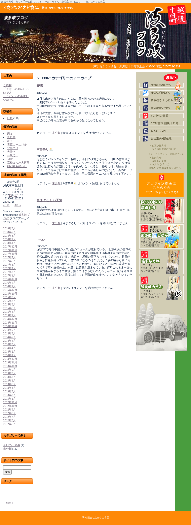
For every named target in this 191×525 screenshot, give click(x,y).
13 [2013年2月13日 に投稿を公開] (10, 195)
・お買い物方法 (157, 145)
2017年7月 (9, 257)
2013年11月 (10, 362)
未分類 (7, 448)
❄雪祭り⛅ (45, 149)
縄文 (10, 133)
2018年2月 (9, 239)
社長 (10, 118)
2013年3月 (9, 391)
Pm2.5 (41, 240)
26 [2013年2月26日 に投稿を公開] (7, 201)
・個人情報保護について (162, 149)
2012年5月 (9, 424)
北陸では (12, 148)
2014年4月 (9, 348)
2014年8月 (9, 333)
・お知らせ (155, 157)
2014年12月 (10, 319)
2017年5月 (9, 264)
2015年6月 (9, 304)
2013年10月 (10, 366)
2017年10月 (10, 253)
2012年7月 (9, 416)
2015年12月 (10, 290)
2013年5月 (9, 384)
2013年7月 (9, 377)
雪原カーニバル (17, 144)
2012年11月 (10, 402)
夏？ (10, 140)
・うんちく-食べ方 (159, 164)
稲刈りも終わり (17, 166)
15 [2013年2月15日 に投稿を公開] (15, 195)
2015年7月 (9, 300)
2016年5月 (9, 282)
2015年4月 (9, 311)
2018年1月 (9, 242)
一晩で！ (12, 155)
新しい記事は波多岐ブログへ (165, 167)
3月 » (17, 205)
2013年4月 (9, 387)
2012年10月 (10, 405)
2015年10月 (10, 293)
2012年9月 (9, 409)
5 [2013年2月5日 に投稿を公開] (6, 192)
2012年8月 (9, 413)
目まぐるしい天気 (49, 200)
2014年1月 (9, 355)
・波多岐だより (157, 161)
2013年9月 (9, 369)
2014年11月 (10, 322)
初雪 (10, 159)
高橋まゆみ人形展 (18, 162)
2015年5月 (9, 308)
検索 (7, 471)
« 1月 (6, 205)
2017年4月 (9, 268)
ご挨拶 (7, 85)
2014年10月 (10, 326)
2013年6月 (9, 380)
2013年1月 (9, 398)
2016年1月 (9, 286)
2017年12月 (10, 246)
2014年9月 (9, 329)
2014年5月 (9, 344)
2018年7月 (9, 232)
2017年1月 (9, 275)
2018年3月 (9, 235)
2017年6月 (9, 261)
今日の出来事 (11, 445)
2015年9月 (9, 297)
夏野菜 (11, 137)
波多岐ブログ (16, 17)
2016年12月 (10, 279)
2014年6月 (9, 340)
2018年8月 (9, 228)
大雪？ (11, 151)
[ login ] (9, 502)
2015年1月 (9, 315)
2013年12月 (10, 358)
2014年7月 (9, 337)
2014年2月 (9, 351)
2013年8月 (9, 373)
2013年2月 (9, 395)
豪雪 (40, 86)
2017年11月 (10, 250)
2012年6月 (9, 420)
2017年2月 (9, 271)
